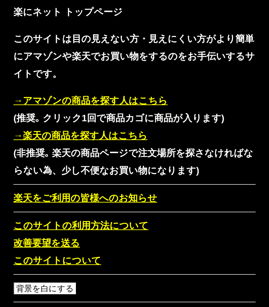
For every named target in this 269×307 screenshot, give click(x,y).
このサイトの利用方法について (80, 225)
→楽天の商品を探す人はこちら (80, 135)
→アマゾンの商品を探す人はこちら (90, 100)
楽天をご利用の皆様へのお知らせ (85, 198)
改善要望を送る (46, 243)
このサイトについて (57, 260)
